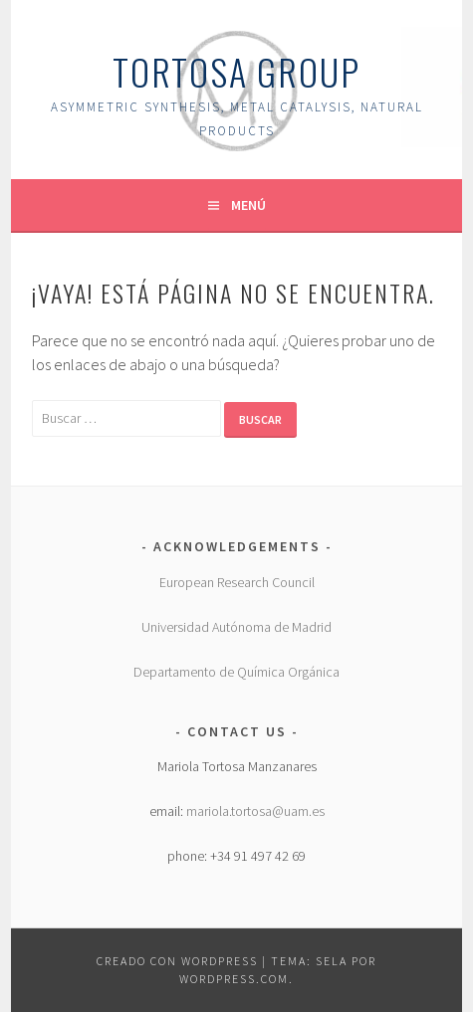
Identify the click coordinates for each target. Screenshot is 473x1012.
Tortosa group (236, 71)
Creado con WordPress (177, 960)
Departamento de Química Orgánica (236, 672)
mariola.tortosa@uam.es (255, 811)
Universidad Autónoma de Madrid (236, 627)
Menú (248, 205)
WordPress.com (234, 978)
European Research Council (237, 582)
